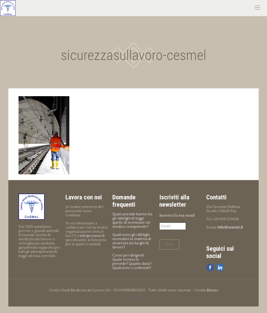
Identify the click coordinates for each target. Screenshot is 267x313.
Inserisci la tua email (177, 215)
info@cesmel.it (92, 236)
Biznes (212, 290)
